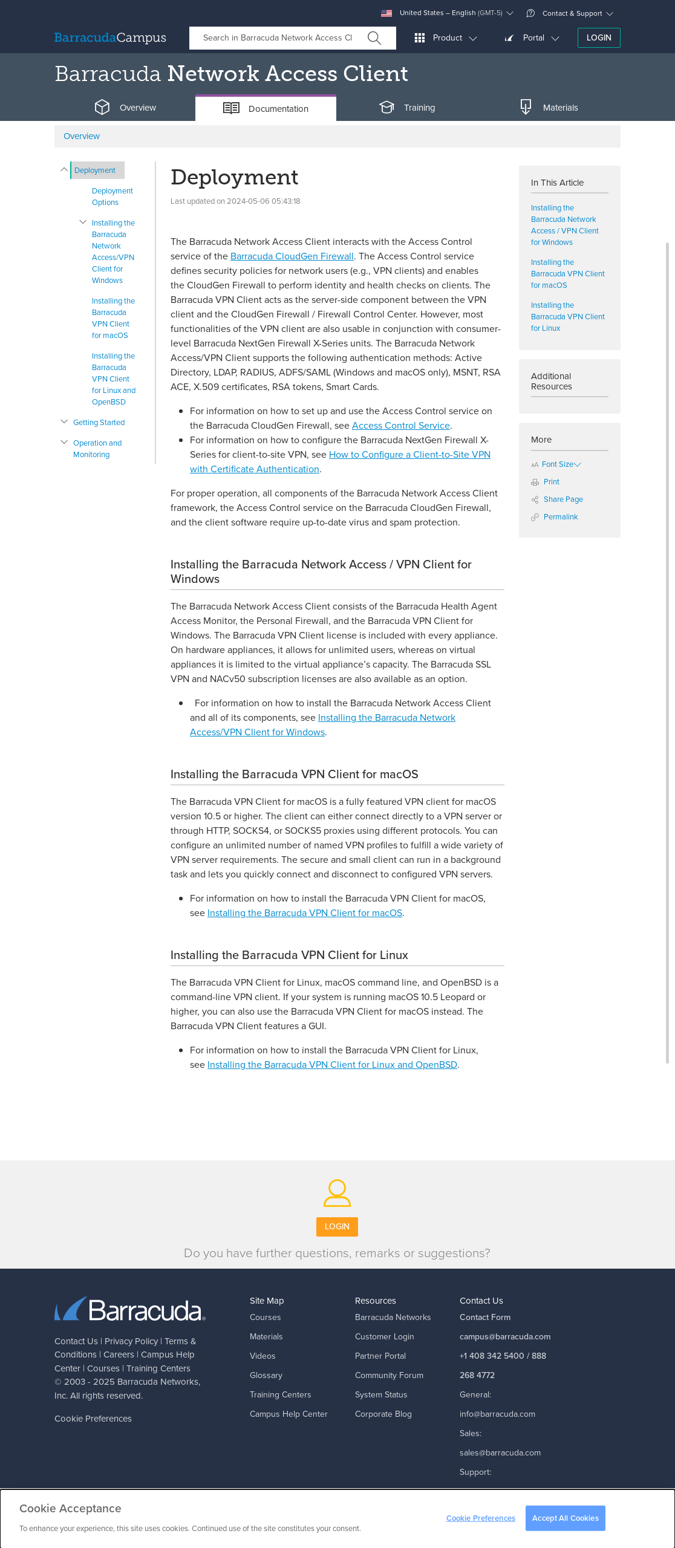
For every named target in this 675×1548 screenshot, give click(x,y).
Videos (263, 1356)
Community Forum (389, 1375)
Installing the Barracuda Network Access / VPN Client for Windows (565, 225)
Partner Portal (380, 1356)
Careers (118, 1354)
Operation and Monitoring (97, 448)
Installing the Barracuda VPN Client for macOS (113, 318)
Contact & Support (564, 13)
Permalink (554, 516)
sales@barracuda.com (500, 1452)
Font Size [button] (552, 464)
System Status (381, 1394)
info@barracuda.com (497, 1414)
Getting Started (99, 422)
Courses (103, 1368)
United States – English (442, 13)
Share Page (557, 499)
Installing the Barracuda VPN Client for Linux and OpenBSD (113, 379)
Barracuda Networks (157, 1381)
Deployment (95, 170)
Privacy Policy (131, 1341)
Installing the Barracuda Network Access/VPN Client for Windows (113, 251)
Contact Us (76, 1341)
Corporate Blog (383, 1414)
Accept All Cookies (565, 1522)
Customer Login (384, 1336)
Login (599, 37)
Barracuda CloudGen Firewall (292, 256)
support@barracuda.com (505, 1491)
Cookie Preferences (93, 1418)
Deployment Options (112, 196)
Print (545, 481)
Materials (266, 1336)
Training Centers (158, 1368)
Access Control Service (401, 425)
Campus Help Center (289, 1414)
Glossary (266, 1375)
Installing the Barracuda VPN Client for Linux (568, 316)
